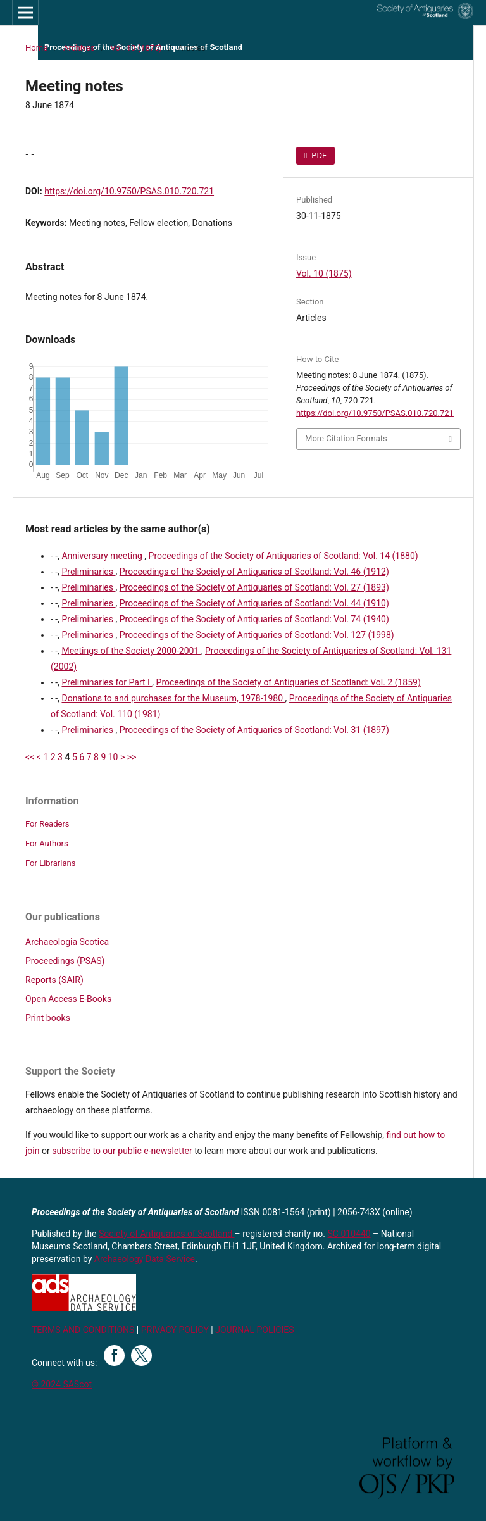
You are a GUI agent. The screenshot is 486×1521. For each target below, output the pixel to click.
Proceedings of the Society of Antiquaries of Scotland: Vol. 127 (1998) (257, 635)
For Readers (47, 824)
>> (132, 757)
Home (36, 48)
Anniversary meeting (102, 556)
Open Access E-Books (68, 999)
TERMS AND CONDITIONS (83, 1330)
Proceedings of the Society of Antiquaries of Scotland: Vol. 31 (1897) (254, 730)
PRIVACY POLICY (175, 1330)
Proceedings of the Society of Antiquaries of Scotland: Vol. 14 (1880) (283, 556)
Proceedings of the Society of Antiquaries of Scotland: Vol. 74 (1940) (254, 619)
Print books (47, 1018)
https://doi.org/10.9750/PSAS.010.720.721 (129, 191)
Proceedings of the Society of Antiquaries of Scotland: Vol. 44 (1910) (254, 603)
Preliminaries (88, 571)
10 (113, 757)
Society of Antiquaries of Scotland (167, 1234)
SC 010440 (349, 1234)
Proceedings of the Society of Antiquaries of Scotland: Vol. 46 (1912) (254, 571)
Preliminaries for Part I (106, 682)
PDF (318, 155)
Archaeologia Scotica (67, 942)
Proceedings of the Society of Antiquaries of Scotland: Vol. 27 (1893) (254, 587)
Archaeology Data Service (144, 1259)
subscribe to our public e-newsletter (122, 1151)
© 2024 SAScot (62, 1384)
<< (29, 757)
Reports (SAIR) (54, 980)
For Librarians (50, 863)
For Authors (46, 843)
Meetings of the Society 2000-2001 (131, 651)
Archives (79, 48)
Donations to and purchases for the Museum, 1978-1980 (173, 698)
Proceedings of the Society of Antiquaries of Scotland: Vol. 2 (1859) (288, 682)
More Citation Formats (346, 438)
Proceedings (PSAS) (64, 961)
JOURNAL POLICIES (254, 1330)
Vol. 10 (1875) (136, 48)
